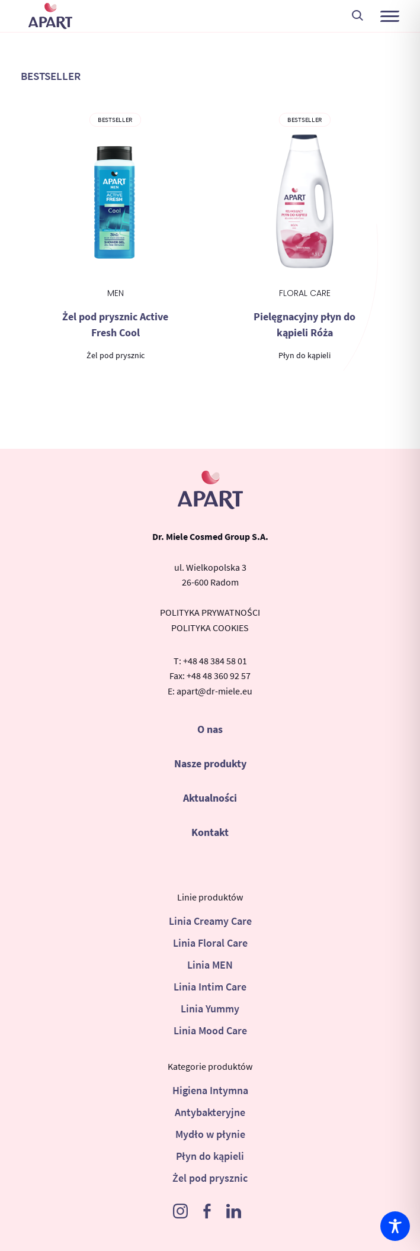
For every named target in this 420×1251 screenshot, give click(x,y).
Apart (50, 16)
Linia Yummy (210, 1008)
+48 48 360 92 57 (219, 675)
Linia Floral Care (210, 943)
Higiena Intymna (210, 1090)
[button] (389, 16)
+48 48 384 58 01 (215, 661)
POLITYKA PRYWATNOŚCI (210, 612)
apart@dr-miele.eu (214, 691)
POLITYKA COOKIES (210, 627)
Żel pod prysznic (210, 1178)
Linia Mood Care (210, 1030)
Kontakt (210, 832)
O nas (210, 729)
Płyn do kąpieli (210, 1156)
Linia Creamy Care (210, 921)
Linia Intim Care (210, 986)
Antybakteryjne (210, 1112)
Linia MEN (210, 965)
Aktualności (210, 798)
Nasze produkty (210, 763)
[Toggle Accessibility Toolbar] (395, 1226)
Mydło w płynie (210, 1134)
